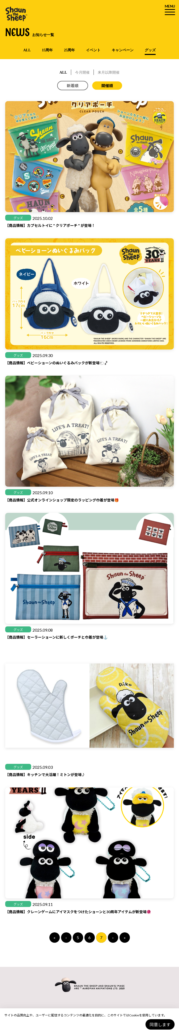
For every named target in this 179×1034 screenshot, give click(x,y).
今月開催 (82, 72)
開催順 (107, 85)
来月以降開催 (109, 72)
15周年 (47, 50)
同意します (160, 1024)
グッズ (150, 50)
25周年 (69, 50)
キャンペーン (123, 50)
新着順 (72, 85)
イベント (93, 50)
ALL (27, 50)
